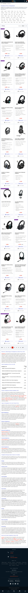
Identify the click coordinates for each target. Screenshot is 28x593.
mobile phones (3, 433)
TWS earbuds (8, 541)
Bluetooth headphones (4, 431)
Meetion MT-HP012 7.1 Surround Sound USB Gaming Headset (11, 377)
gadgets (14, 538)
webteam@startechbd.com (14, 576)
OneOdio (18, 20)
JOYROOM (20, 17)
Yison (11, 17)
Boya (17, 22)
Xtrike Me (9, 11)
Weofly (11, 22)
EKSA (17, 14)
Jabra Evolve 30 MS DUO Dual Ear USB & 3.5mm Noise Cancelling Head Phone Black (20, 265)
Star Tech (2, 537)
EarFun (21, 20)
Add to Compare (7, 57)
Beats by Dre (24, 395)
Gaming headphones (4, 439)
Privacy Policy (24, 562)
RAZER (12, 11)
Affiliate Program (4, 562)
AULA (2, 14)
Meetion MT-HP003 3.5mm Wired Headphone (10, 380)
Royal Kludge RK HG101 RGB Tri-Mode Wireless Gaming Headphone (12, 388)
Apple (22, 14)
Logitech (5, 11)
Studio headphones (4, 448)
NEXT (23, 347)
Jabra (19, 14)
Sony (15, 11)
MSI (14, 14)
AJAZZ (23, 22)
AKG (17, 17)
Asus (17, 11)
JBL (12, 14)
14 (16, 347)
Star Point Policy (20, 563)
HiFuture (14, 17)
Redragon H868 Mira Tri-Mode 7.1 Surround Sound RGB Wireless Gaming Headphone (20, 75)
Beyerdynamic (8, 17)
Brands (17, 565)
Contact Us (13, 565)
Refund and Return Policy (13, 563)
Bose (11, 395)
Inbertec (9, 14)
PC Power (10, 20)
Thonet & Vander (3, 20)
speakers (20, 539)
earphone (16, 540)
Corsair (20, 11)
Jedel (7, 20)
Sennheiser (11, 398)
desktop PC (17, 423)
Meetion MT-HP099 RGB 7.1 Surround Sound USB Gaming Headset (11, 374)
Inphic (14, 22)
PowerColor (14, 20)
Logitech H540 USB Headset (6, 201)
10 (8, 347)
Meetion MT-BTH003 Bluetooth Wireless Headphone (11, 382)
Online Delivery (18, 562)
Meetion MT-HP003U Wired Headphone (9, 385)
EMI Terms (9, 562)
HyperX (25, 14)
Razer (20, 396)
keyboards (15, 539)
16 (20, 347)
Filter (3, 25)
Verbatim (5, 22)
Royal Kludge (5, 14)
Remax (20, 22)
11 (10, 347)
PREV (2, 347)
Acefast (2, 22)
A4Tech (23, 11)
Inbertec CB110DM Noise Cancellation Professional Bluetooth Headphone (5, 75)
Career (25, 563)
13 (14, 347)
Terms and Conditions (4, 563)
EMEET (2, 11)
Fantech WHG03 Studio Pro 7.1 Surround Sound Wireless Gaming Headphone (7, 139)
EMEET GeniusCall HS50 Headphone (8, 368)
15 (18, 347)
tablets (9, 433)
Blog (10, 565)
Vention (24, 20)
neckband (12, 541)
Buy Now (7, 55)
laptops (2, 538)
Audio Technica (3, 17)
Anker (19, 395)
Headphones (3, 353)
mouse (18, 539)
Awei (23, 17)
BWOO (8, 22)
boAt (21, 395)
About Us (13, 562)
